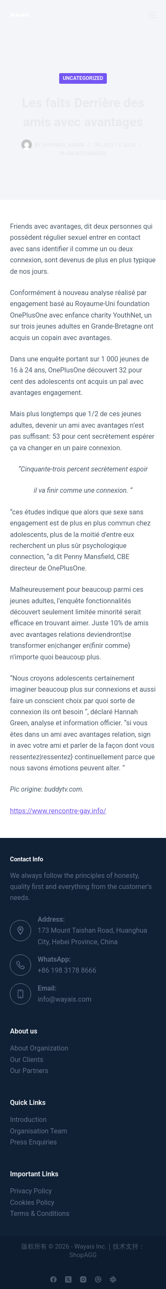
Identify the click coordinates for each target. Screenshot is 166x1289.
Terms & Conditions (39, 1214)
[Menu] (152, 15)
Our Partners (29, 1071)
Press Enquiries (33, 1142)
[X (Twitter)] (68, 1279)
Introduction (28, 1120)
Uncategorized (83, 78)
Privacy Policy (31, 1191)
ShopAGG (83, 1255)
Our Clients (26, 1060)
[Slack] (113, 1279)
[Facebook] (53, 1279)
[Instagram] (83, 1279)
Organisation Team (38, 1131)
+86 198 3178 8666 (66, 970)
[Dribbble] (98, 1279)
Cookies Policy (32, 1202)
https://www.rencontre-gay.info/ (58, 811)
